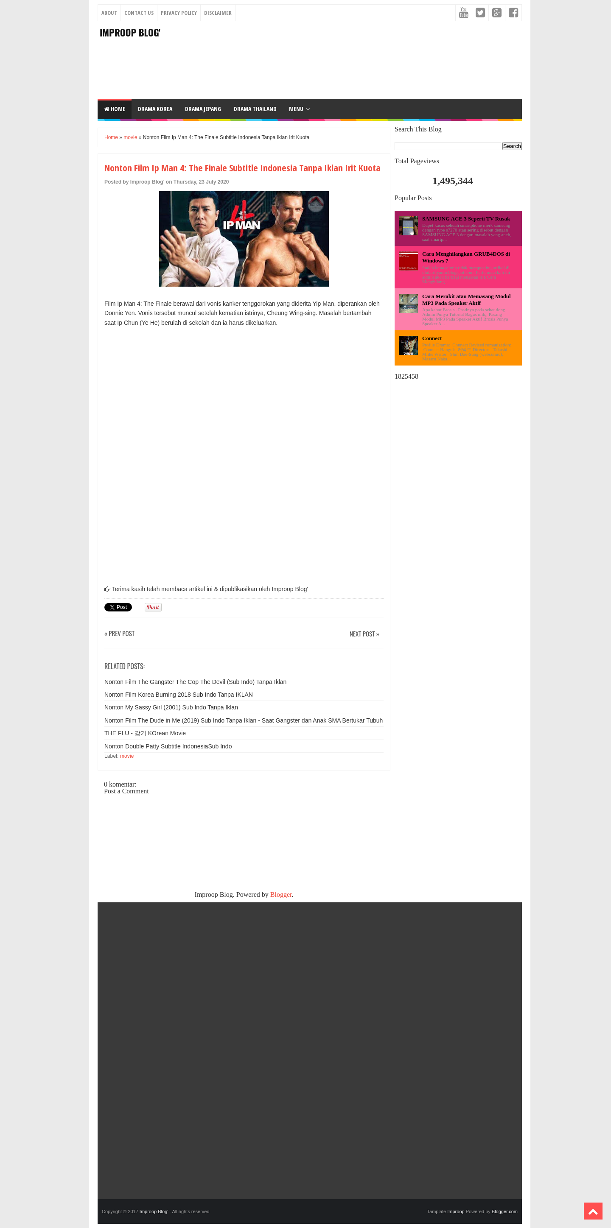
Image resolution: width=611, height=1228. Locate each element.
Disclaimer (218, 13)
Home (114, 109)
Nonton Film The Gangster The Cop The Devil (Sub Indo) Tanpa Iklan (195, 681)
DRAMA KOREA (155, 109)
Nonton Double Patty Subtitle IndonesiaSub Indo (168, 746)
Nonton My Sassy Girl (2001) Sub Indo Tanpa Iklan (171, 707)
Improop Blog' (130, 32)
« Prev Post (119, 634)
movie (130, 137)
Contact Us (139, 13)
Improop (455, 1211)
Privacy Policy (179, 13)
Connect (432, 338)
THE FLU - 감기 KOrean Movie (145, 733)
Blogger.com (505, 1211)
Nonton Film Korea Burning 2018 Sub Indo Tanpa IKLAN (178, 694)
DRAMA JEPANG (203, 109)
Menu (296, 109)
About (109, 13)
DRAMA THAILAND (255, 109)
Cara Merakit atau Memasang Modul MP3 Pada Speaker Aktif (466, 299)
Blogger (281, 894)
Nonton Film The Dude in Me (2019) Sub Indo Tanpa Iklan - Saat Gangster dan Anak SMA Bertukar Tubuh (243, 720)
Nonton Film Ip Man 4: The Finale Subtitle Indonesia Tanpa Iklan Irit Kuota (242, 167)
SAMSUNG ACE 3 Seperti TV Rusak (466, 218)
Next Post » (364, 634)
